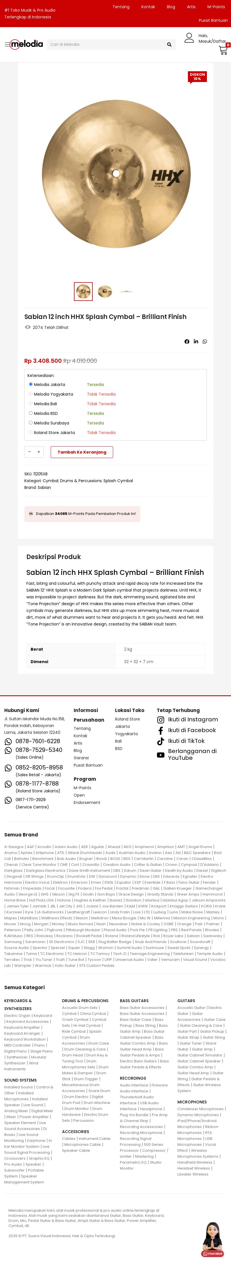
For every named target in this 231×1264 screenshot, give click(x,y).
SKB (91, 941)
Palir (199, 924)
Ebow (145, 876)
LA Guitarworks (50, 912)
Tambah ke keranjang (82, 452)
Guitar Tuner (191, 1043)
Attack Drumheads (85, 852)
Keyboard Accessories (28, 1021)
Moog (25, 924)
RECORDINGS (133, 1078)
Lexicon (100, 912)
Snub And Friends (151, 941)
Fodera (85, 888)
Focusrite (66, 888)
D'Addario (209, 864)
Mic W (145, 918)
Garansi (81, 758)
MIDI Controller (17, 1045)
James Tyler (18, 906)
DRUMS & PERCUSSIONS (85, 1001)
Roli (156, 936)
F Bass (169, 882)
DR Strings (35, 876)
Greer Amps (188, 894)
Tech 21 (119, 953)
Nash (101, 924)
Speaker (33, 1164)
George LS (27, 894)
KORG (206, 906)
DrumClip (55, 876)
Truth (60, 959)
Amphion (165, 846)
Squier (74, 947)
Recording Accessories (141, 1126)
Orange (184, 924)
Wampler (22, 965)
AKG (127, 846)
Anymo (10, 852)
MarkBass (29, 918)
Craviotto (90, 864)
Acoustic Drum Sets (80, 1007)
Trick (28, 959)
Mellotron (100, 918)
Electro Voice (37, 882)
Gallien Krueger (177, 888)
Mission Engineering (191, 918)
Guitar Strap (188, 1037)
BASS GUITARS (134, 1001)
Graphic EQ (39, 1158)
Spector (40, 947)
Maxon (82, 918)
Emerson (79, 882)
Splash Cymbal (118, 481)
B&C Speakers (197, 852)
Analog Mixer (16, 1111)
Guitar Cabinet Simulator (199, 1055)
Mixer (11, 1117)
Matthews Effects (56, 918)
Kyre (29, 912)
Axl (178, 852)
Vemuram (170, 959)
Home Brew (15, 900)
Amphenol (144, 846)
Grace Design (131, 894)
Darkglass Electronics (45, 870)
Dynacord (108, 876)
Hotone (64, 900)
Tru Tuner (43, 959)
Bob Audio (66, 858)
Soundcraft (200, 941)
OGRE (169, 924)
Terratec (12, 959)
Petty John (33, 930)
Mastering (144, 1156)
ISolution (133, 900)
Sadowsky (212, 936)
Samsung (13, 941)
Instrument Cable (95, 1138)
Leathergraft (78, 912)
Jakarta (122, 726)
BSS (127, 858)
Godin (88, 894)
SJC (81, 941)
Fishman (12, 888)
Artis (191, 7)
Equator (124, 882)
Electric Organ (17, 1015)
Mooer (10, 924)
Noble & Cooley (145, 924)
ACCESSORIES (75, 1131)
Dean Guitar (151, 870)
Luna (173, 912)
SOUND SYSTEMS (20, 1080)
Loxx (137, 912)
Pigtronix (54, 930)
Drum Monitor (76, 1108)
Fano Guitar (189, 882)
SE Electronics (61, 941)
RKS (29, 936)
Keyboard (43, 1015)
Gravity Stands (160, 894)
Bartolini (21, 858)
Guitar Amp (202, 1049)
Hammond (212, 894)
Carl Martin (144, 858)
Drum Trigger (86, 1079)
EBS (156, 876)
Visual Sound (195, 959)
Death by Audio (179, 870)
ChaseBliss (202, 858)
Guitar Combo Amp (195, 1067)
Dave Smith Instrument (89, 870)
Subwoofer (14, 1170)
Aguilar (97, 846)
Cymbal (50, 481)
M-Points (216, 7)
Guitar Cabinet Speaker (199, 1061)
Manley (213, 912)
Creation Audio (117, 864)
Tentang (121, 7)
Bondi (101, 858)
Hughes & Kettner (90, 900)
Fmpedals (32, 888)
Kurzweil (14, 912)
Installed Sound (18, 1087)
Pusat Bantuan (88, 765)
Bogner (86, 858)
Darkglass (13, 870)
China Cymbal (93, 1013)
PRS (174, 930)
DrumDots (76, 876)
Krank (220, 906)
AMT (181, 846)
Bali (118, 741)
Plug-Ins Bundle (134, 1115)
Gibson (58, 894)
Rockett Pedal (89, 936)
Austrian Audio (132, 852)
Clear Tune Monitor (39, 864)
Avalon (155, 852)
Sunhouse (155, 947)
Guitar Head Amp (193, 1073)
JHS (79, 906)
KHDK (143, 906)
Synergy (201, 947)
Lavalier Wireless (192, 1174)
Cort (75, 864)
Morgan (41, 924)
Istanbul (152, 900)
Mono (218, 918)
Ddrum (130, 870)
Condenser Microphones (200, 1109)
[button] (222, 50)
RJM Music (13, 936)
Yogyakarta (126, 734)
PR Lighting (158, 930)
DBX (116, 870)
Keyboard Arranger (22, 1033)
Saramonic (35, 941)
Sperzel (58, 947)
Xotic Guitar (65, 965)
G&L (156, 888)
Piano (39, 1045)
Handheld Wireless (194, 1162)
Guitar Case (215, 1019)
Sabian (44, 487)
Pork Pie (137, 930)
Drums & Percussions (81, 481)
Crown (171, 864)
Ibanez (116, 900)
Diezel (202, 870)
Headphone (151, 1109)
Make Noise (192, 912)
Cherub (11, 864)
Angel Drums (200, 846)
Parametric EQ (133, 1162)
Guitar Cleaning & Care (201, 1025)
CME (64, 864)
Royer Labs (173, 936)
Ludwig (159, 912)
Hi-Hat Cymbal (86, 1025)
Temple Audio (210, 953)
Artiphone (45, 852)
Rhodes (212, 930)
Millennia (162, 918)
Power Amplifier (34, 1117)
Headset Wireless (193, 1168)
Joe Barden (112, 906)
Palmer (213, 924)
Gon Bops (106, 894)
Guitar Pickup (212, 1031)
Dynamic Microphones (198, 1115)
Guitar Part (187, 1031)
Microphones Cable (82, 1144)
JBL (53, 906)
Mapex (10, 918)
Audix (110, 852)
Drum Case (98, 1043)
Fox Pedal (104, 888)
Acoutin (44, 846)
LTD (147, 912)
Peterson (12, 930)
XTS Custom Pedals (97, 965)
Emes (96, 882)
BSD (118, 748)
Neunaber (118, 924)
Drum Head (72, 1055)
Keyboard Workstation (25, 1039)
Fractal (122, 888)
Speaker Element (20, 1122)
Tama (31, 953)
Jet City (65, 906)
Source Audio (16, 947)
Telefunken (183, 953)
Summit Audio (129, 947)
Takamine (13, 953)
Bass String (145, 1025)
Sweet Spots (179, 947)
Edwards (171, 876)
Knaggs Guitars (184, 906)
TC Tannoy (100, 953)
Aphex (26, 852)
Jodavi (92, 906)
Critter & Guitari (148, 864)
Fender (209, 882)
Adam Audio (66, 846)
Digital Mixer (42, 1111)
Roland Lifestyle (136, 936)
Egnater (190, 876)
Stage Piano (41, 1051)
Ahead (114, 846)
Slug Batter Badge (115, 941)
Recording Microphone (141, 1132)
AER (84, 846)
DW (92, 876)
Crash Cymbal (75, 1019)
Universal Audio (129, 959)
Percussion (83, 1120)
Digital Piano (15, 1051)
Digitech (218, 870)
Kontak (148, 7)
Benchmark (43, 858)
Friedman (140, 888)
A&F (30, 846)
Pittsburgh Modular (83, 930)
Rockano (64, 936)
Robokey (45, 936)
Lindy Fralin (120, 912)
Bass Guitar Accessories (142, 1007)
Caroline (165, 858)
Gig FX (73, 894)
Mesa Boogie (124, 918)
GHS (44, 894)
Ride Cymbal (74, 1031)
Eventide (152, 882)
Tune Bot (76, 959)
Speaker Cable (76, 1150)
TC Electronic (52, 953)
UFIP (108, 959)
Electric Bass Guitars (138, 1061)
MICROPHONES (192, 1102)
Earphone (36, 1140)
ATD (60, 852)
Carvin (182, 858)
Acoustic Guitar (191, 1007)
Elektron (60, 882)
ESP (138, 882)
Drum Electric (76, 1096)
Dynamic (128, 876)
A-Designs (14, 846)
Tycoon (94, 959)
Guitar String (214, 1037)
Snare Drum (99, 1090)
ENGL (109, 882)
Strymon (105, 947)
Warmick (43, 965)
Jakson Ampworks (209, 900)
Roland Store (127, 719)
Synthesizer (17, 1057)
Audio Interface (134, 1085)
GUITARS (186, 1001)
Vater (152, 959)
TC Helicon (77, 953)
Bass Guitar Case (135, 1019)
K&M (131, 906)
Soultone (178, 941)
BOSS (115, 858)
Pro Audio (13, 1164)
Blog (171, 7)
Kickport (158, 906)
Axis (168, 852)
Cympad (189, 864)
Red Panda (191, 930)
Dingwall (14, 876)
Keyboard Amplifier (22, 1027)
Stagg (89, 947)
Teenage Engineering (150, 953)
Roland (111, 936)
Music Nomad (80, 924)
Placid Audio (115, 930)
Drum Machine (97, 1102)
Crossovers (15, 1158)
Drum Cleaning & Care (85, 1049)
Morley (58, 924)
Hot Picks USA (41, 900)
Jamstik (39, 906)
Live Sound (33, 1105)
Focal (50, 888)
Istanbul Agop (175, 900)
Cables (68, 1138)
